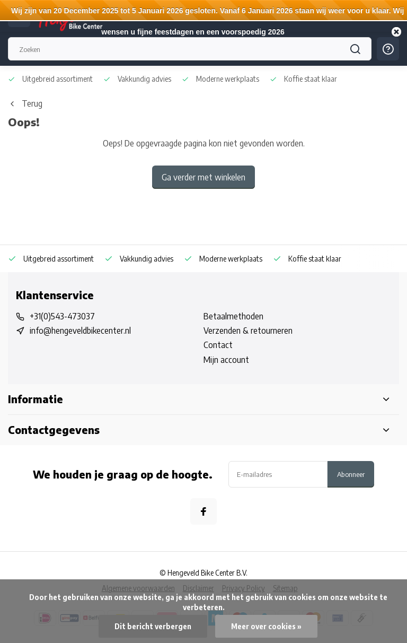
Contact (218, 345)
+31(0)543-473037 (62, 316)
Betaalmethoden (233, 316)
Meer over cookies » (266, 626)
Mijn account (226, 359)
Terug (25, 103)
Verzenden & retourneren (248, 330)
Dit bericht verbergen (152, 626)
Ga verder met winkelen (203, 177)
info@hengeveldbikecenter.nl (80, 330)
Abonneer (351, 474)
